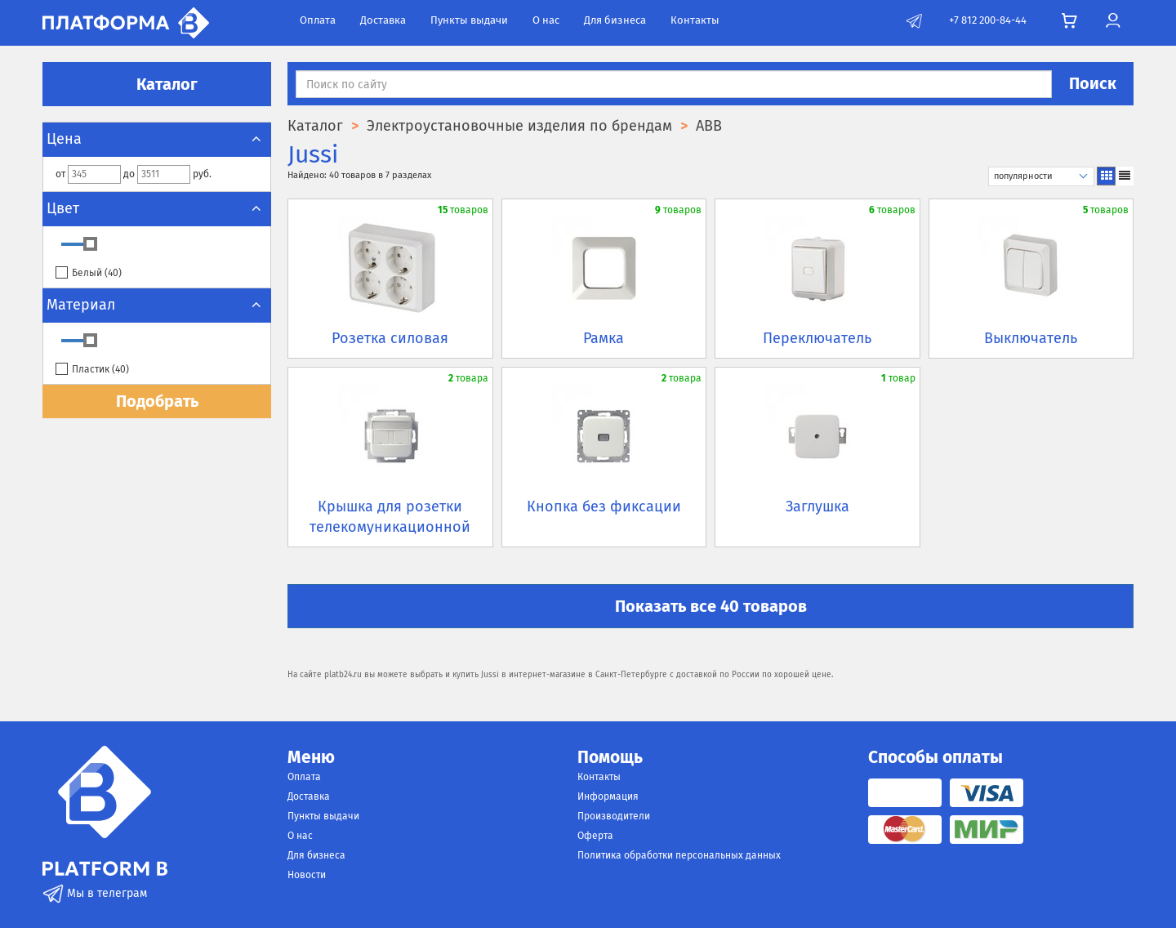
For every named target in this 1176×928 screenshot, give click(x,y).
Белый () (89, 273)
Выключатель (1030, 338)
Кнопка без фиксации (604, 506)
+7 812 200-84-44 (988, 20)
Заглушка (817, 506)
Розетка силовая (390, 338)
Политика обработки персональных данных (679, 855)
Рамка (603, 338)
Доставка (383, 20)
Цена (157, 139)
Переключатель (817, 338)
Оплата (318, 20)
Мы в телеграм (94, 893)
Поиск (1092, 83)
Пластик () (92, 370)
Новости (306, 875)
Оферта (595, 835)
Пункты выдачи (469, 20)
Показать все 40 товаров (711, 606)
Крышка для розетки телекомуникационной (390, 517)
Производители (613, 816)
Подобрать (157, 401)
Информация (608, 796)
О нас (545, 20)
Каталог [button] (157, 84)
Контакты (694, 20)
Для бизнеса (615, 20)
